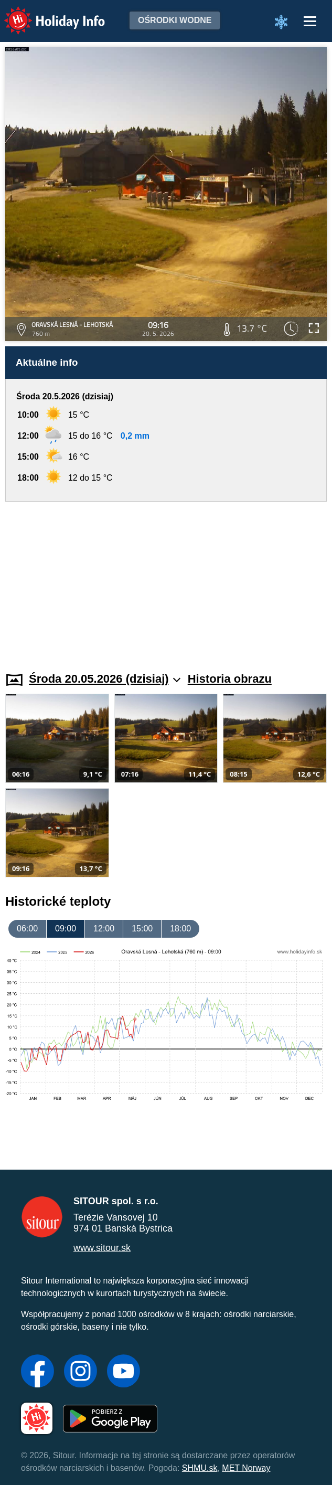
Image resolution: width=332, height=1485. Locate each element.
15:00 (142, 928)
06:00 (27, 928)
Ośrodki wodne (174, 20)
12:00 (103, 928)
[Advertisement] (166, 580)
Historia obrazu (230, 678)
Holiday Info (45, 13)
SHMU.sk (200, 1467)
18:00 (180, 928)
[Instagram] (80, 1372)
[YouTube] (123, 1372)
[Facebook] (37, 1372)
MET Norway (246, 1467)
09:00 (65, 928)
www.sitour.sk (102, 1248)
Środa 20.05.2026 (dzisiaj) (104, 678)
